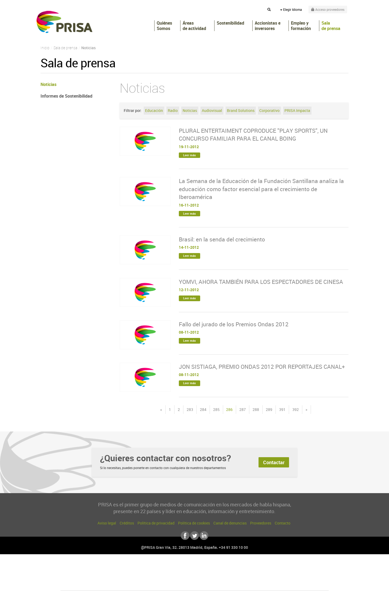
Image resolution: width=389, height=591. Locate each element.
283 (190, 409)
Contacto (282, 523)
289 (269, 409)
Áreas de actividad (194, 25)
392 (295, 409)
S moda (228, 583)
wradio (185, 575)
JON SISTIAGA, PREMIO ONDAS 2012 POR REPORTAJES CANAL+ (262, 366)
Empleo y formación (301, 25)
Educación (154, 110)
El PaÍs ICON (206, 583)
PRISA (64, 22)
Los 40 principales (159, 567)
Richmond (129, 583)
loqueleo (252, 583)
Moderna (156, 583)
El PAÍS (133, 567)
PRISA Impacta (297, 110)
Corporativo (269, 110)
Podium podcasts (182, 583)
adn (271, 567)
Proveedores (260, 523)
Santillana (183, 567)
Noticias (190, 110)
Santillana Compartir (212, 567)
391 (282, 409)
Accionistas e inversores (267, 25)
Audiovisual (212, 110)
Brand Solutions (240, 110)
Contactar (273, 462)
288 (256, 409)
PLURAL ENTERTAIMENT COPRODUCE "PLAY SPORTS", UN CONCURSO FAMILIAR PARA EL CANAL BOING (253, 134)
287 (242, 409)
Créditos (127, 523)
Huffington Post (140, 575)
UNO (170, 575)
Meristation (278, 583)
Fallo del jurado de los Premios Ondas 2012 (234, 324)
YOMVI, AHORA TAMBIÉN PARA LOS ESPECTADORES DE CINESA (261, 281)
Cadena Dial (226, 575)
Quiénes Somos (164, 25)
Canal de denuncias (230, 523)
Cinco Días (206, 575)
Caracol (290, 567)
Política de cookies (194, 523)
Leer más (189, 155)
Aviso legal (107, 523)
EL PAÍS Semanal (246, 575)
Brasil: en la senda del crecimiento (222, 239)
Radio (173, 110)
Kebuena (286, 575)
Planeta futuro (266, 575)
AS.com (253, 567)
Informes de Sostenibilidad (66, 96)
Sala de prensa (330, 25)
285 (216, 409)
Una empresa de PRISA (84, 571)
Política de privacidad (156, 523)
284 (203, 409)
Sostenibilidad (230, 23)
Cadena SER (236, 567)
